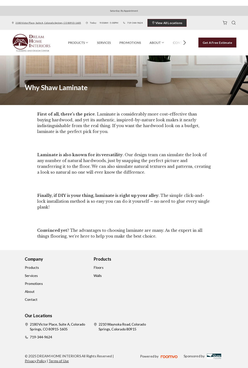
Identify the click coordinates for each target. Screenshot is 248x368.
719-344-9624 (135, 22)
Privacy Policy (35, 361)
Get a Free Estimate (217, 42)
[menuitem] (78, 42)
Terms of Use (59, 361)
